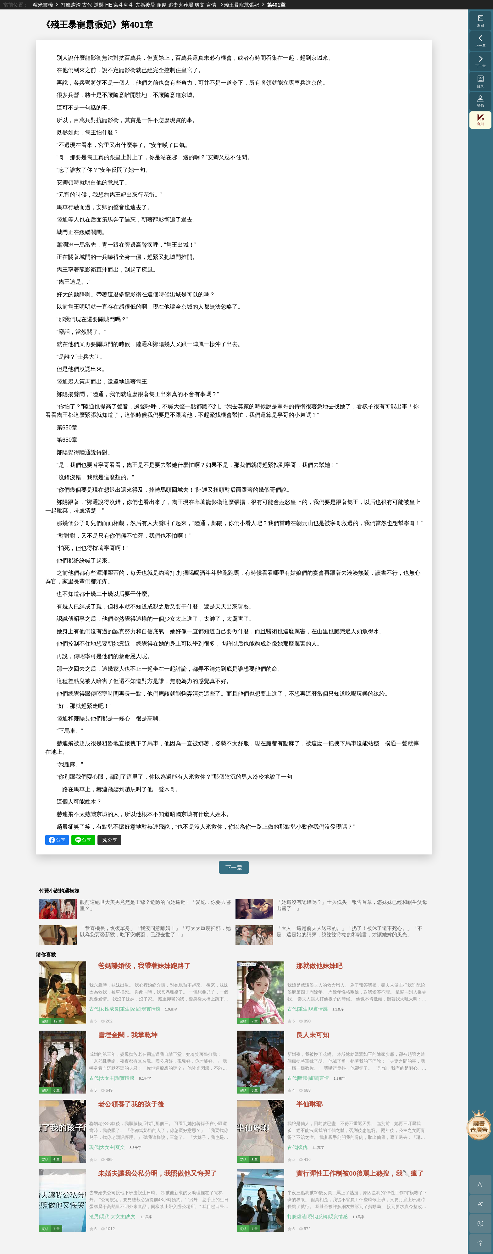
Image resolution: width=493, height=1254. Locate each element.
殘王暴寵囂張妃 (241, 5)
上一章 (480, 41)
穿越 (162, 5)
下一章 (233, 868)
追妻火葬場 (180, 5)
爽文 (200, 5)
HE (108, 5)
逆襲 (99, 5)
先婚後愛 (145, 5)
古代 (87, 5)
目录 (481, 81)
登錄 (480, 101)
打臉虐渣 (71, 5)
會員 (480, 120)
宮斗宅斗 (124, 5)
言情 (211, 5)
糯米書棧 (43, 5)
